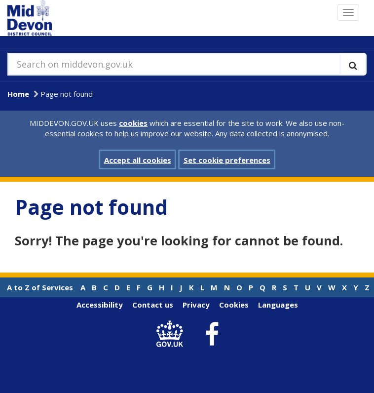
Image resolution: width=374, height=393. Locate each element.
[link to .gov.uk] (172, 334)
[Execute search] (353, 64)
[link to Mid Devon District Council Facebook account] (212, 334)
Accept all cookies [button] (137, 160)
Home (18, 94)
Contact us (152, 305)
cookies (133, 123)
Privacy (196, 305)
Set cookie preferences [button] (227, 160)
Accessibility (99, 305)
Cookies (234, 305)
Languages (278, 305)
